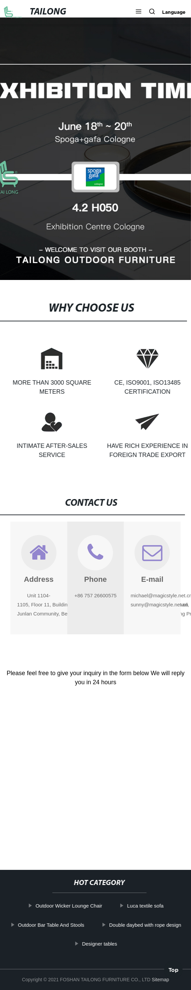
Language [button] (174, 12)
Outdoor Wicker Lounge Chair (73, 906)
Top (173, 970)
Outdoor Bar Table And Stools (55, 925)
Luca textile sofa (149, 906)
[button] (138, 12)
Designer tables (103, 944)
